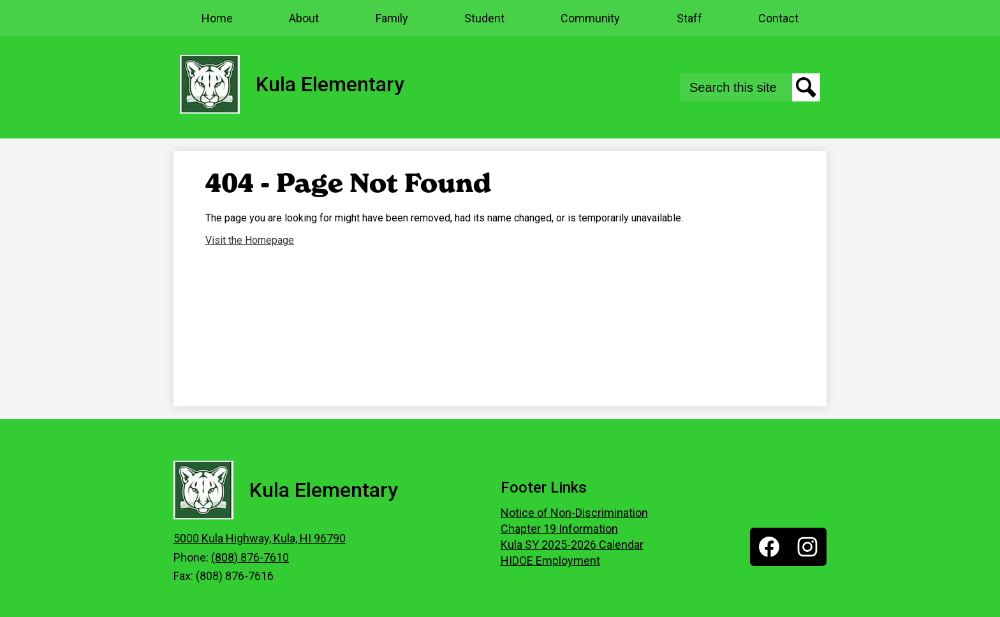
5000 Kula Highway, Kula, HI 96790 (259, 538)
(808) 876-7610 (250, 557)
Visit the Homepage (249, 240)
